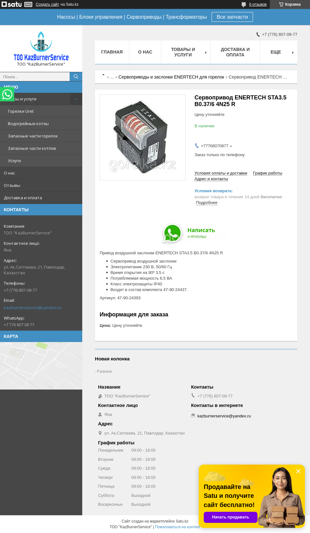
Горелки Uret (21, 111)
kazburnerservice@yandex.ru (32, 307)
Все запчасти (232, 17)
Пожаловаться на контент (177, 527)
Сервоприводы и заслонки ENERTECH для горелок (171, 76)
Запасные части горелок (33, 136)
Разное (104, 371)
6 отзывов (258, 4)
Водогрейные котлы (28, 123)
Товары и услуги (20, 99)
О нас (9, 173)
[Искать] (76, 76)
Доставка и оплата (23, 197)
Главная (112, 51)
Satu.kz (182, 521)
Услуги (14, 160)
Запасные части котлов (32, 148)
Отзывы (12, 185)
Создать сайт (47, 4)
